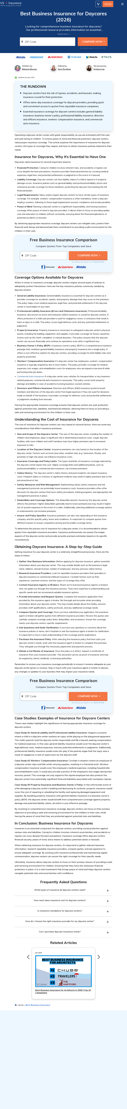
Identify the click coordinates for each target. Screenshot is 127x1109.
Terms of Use (102, 48)
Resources (8, 1063)
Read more (63, 34)
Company (68, 1097)
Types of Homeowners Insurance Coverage (22, 1082)
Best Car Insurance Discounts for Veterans (22, 1106)
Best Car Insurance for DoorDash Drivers (21, 1102)
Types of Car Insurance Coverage (18, 1068)
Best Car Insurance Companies (78, 1068)
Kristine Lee (99, 69)
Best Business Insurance (38, 1005)
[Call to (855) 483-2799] (98, 4)
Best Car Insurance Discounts (16, 1078)
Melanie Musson (29, 69)
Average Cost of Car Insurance (16, 1073)
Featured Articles (73, 1063)
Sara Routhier (64, 69)
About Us (67, 1102)
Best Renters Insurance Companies (80, 1087)
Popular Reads (10, 1097)
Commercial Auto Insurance (30, 376)
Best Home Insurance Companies (79, 1078)
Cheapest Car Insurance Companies (80, 1073)
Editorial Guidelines (72, 1106)
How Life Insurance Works (14, 1087)
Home (21, 1005)
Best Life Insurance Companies (78, 1082)
